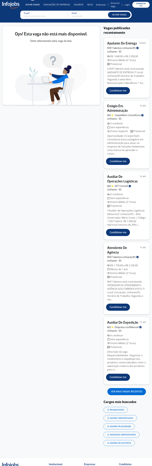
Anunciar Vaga (115, 5)
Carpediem (129, 115)
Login (127, 4)
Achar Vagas (32, 4)
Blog (90, 4)
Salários (79, 4)
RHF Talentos (123, 48)
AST (123, 186)
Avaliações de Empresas (57, 4)
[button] (119, 15)
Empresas (101, 4)
